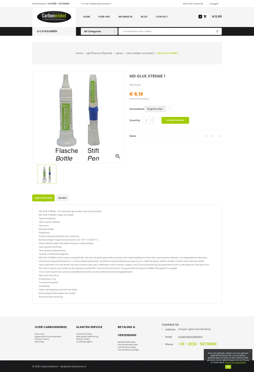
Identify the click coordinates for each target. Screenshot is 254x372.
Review (62, 198)
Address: (170, 329)
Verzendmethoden (128, 344)
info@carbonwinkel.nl (190, 336)
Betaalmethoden (127, 342)
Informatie (125, 16)
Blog (144, 16)
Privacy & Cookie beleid (235, 362)
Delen (206, 136)
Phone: (169, 344)
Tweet (212, 136)
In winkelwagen (175, 120)
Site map (39, 341)
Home (86, 16)
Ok (228, 367)
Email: (168, 337)
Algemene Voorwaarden (48, 336)
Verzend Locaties (127, 347)
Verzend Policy (84, 333)
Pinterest (219, 136)
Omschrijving (43, 198)
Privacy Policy (42, 339)
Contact (162, 16)
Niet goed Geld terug (87, 336)
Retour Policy (83, 339)
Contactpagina (84, 341)
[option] (46, 174)
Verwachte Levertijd (128, 349)
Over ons (104, 16)
